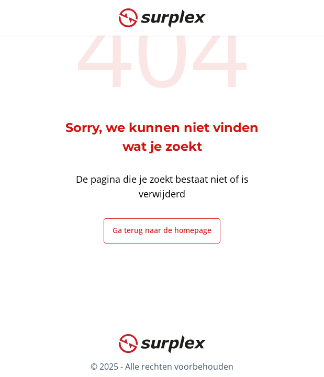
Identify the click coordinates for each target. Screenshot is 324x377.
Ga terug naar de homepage (162, 230)
